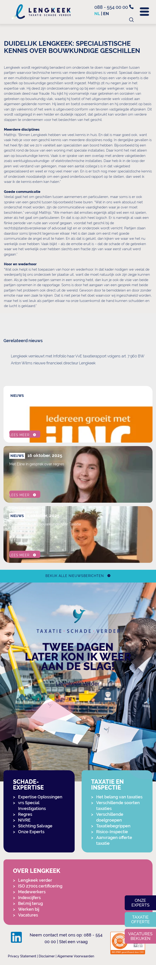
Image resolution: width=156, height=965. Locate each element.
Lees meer (19, 435)
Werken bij (28, 909)
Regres (25, 814)
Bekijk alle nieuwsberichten (74, 576)
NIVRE (24, 820)
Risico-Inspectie (112, 831)
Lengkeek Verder (78, 683)
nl (97, 13)
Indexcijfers (29, 897)
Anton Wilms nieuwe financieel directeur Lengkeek (53, 363)
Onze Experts (31, 831)
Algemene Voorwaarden (75, 956)
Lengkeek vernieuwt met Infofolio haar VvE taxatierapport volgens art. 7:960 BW (77, 356)
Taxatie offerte (140, 919)
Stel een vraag (73, 941)
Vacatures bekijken (140, 936)
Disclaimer (47, 956)
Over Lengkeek (36, 871)
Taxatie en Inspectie (107, 784)
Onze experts (140, 902)
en (106, 13)
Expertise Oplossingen (40, 796)
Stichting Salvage (35, 825)
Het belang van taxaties (119, 796)
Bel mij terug (30, 903)
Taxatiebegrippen (113, 825)
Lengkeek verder (35, 880)
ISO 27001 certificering (40, 886)
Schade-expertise (28, 784)
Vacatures (28, 915)
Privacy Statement (22, 956)
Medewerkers (32, 891)
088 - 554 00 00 (114, 7)
